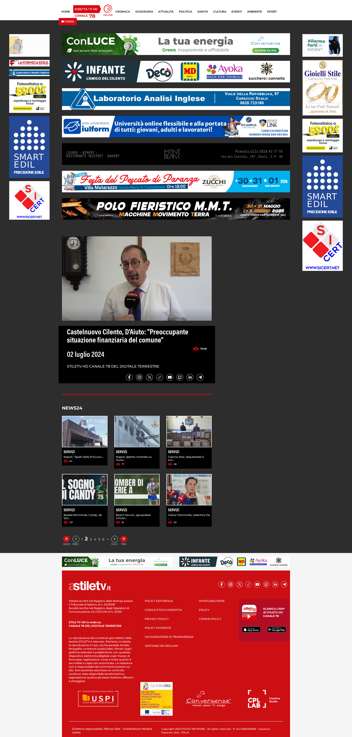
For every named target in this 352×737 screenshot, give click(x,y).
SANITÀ (202, 11)
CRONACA (122, 11)
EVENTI (236, 11)
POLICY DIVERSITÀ (158, 628)
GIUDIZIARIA (144, 11)
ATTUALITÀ (166, 11)
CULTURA (219, 11)
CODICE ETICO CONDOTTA (163, 610)
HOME (65, 11)
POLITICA (185, 11)
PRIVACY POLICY (157, 619)
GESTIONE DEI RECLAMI (161, 645)
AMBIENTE (254, 11)
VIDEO (68, 21)
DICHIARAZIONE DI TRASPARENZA (169, 636)
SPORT (272, 11)
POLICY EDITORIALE (159, 601)
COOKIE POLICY (210, 619)
